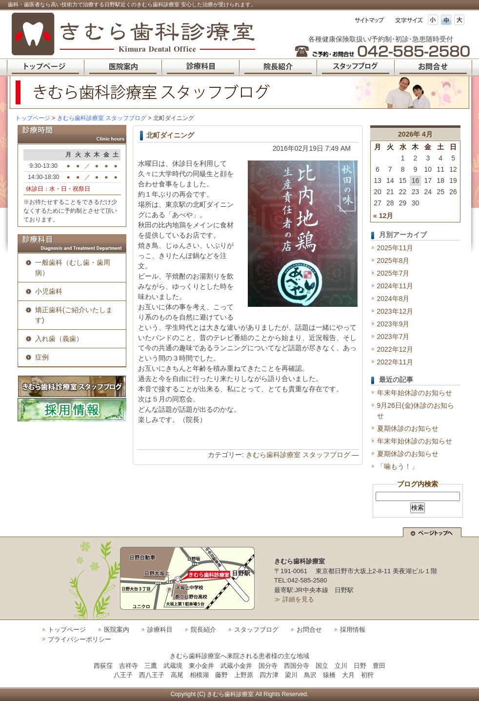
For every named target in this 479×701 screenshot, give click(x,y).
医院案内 (116, 629)
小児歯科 (48, 291)
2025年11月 (395, 248)
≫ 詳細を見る (294, 599)
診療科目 (160, 629)
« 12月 (383, 216)
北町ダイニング (170, 135)
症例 (42, 357)
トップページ (32, 118)
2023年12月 (395, 311)
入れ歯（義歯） (59, 338)
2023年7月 (393, 336)
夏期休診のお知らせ (408, 428)
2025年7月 (393, 273)
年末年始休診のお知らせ (414, 393)
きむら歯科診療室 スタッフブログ (298, 455)
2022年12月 (395, 349)
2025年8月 (393, 260)
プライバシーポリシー (79, 639)
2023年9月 (393, 324)
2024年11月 (395, 286)
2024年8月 (393, 298)
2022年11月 (395, 362)
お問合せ (309, 629)
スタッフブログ (256, 629)
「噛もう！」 (397, 466)
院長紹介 (203, 629)
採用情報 (352, 629)
